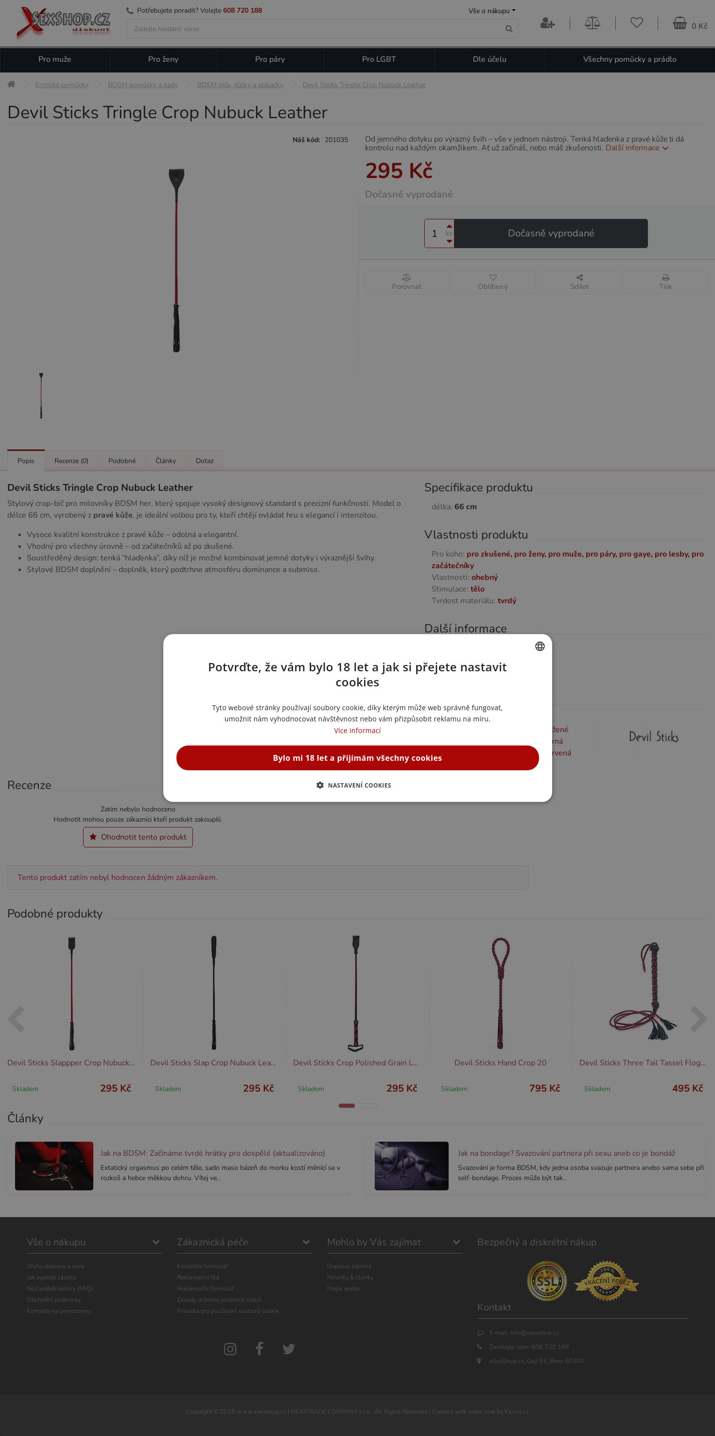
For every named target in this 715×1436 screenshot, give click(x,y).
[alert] (357, 718)
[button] (357, 785)
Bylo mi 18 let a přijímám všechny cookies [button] (357, 757)
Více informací (357, 730)
